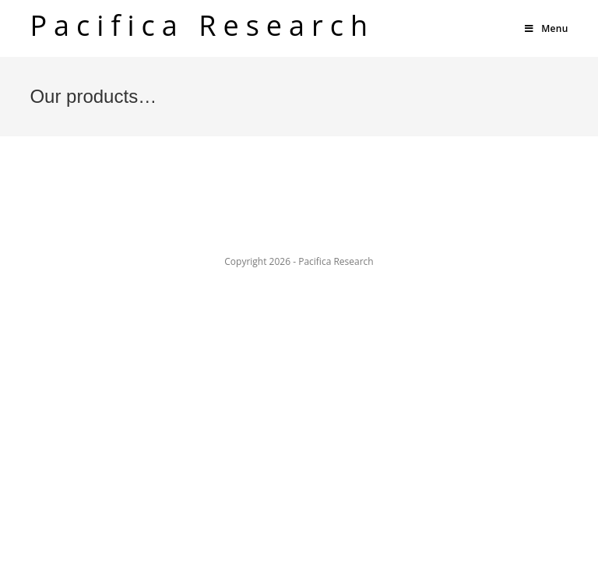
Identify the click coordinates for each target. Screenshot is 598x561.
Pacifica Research (202, 25)
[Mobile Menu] (546, 28)
